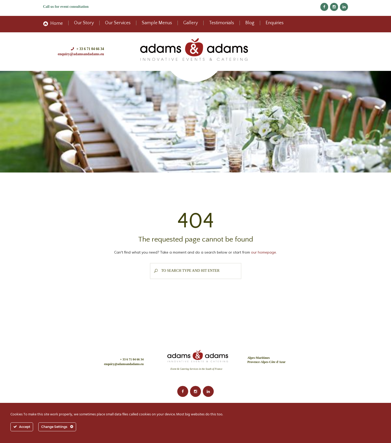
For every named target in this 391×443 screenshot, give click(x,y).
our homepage (263, 252)
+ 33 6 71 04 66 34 (90, 49)
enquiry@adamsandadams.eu (81, 54)
